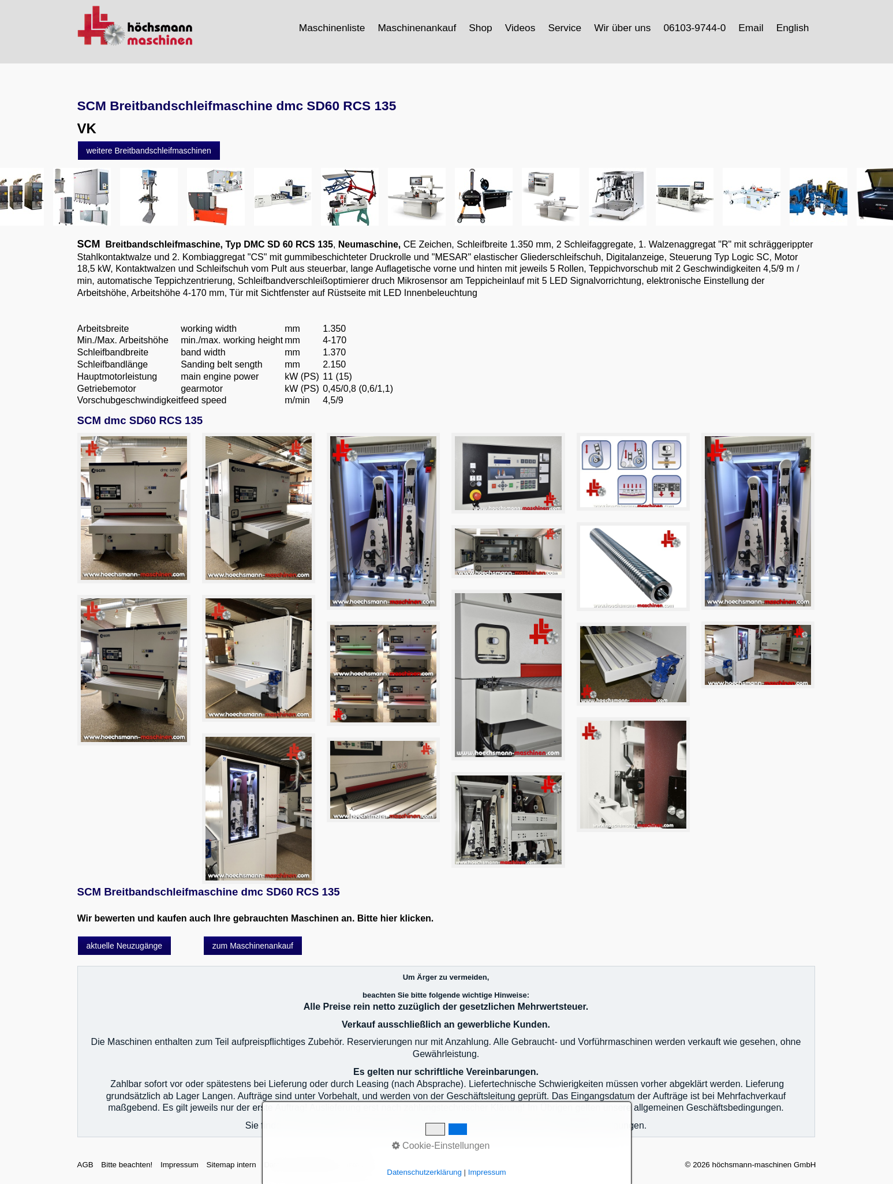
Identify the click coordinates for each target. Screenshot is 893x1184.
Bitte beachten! (126, 1164)
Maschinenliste (332, 27)
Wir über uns (622, 27)
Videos (520, 27)
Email (750, 27)
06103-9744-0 (694, 27)
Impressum (179, 1164)
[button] (149, 150)
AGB (85, 1164)
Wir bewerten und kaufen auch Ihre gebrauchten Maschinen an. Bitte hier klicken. (255, 918)
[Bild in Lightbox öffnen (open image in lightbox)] (133, 508)
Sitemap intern (231, 1164)
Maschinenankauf (417, 27)
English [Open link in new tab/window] (792, 27)
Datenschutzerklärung (301, 1164)
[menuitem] (332, 27)
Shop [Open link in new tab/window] (480, 27)
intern (356, 1164)
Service (564, 27)
